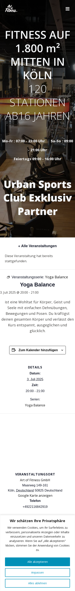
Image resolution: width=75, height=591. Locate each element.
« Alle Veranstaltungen (37, 246)
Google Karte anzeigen (35, 495)
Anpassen (37, 572)
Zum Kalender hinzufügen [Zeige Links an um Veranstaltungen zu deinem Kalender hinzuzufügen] (38, 350)
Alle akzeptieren (37, 562)
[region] (37, 553)
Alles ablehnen (37, 583)
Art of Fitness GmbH (35, 480)
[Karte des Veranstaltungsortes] (37, 442)
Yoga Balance (35, 405)
